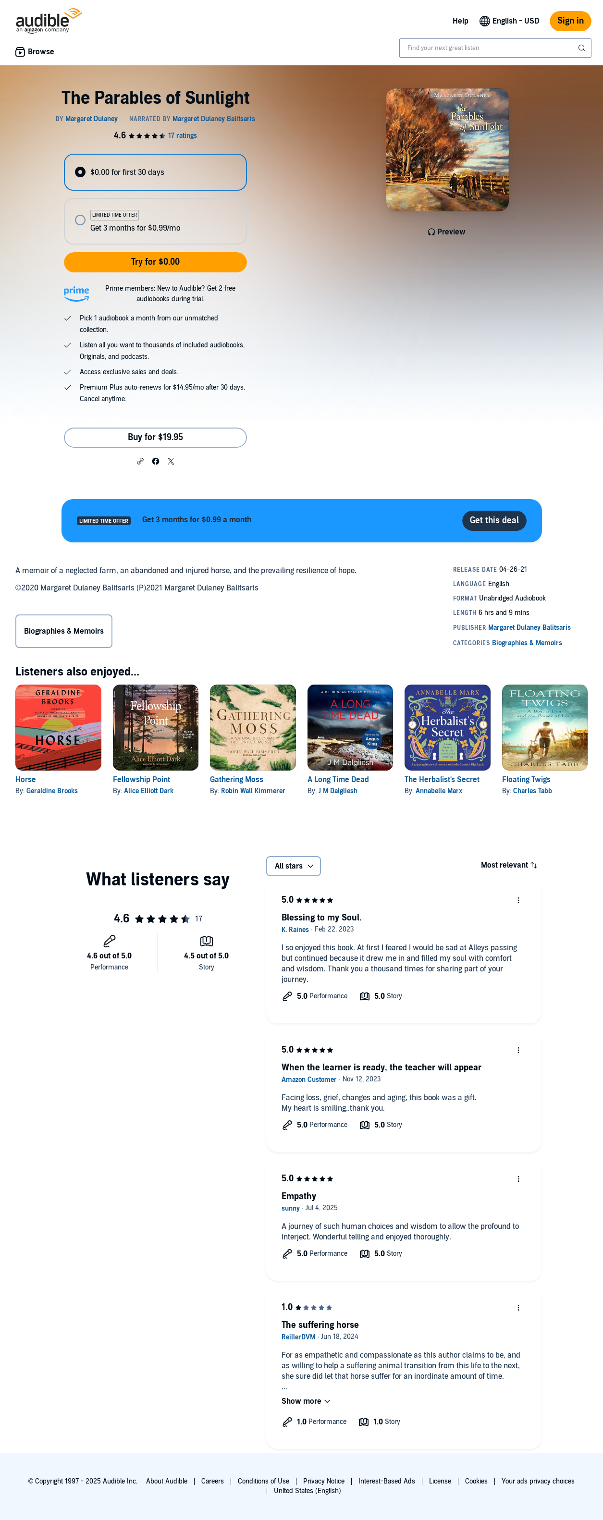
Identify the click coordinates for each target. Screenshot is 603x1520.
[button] (140, 460)
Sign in (570, 21)
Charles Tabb (532, 791)
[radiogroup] (155, 199)
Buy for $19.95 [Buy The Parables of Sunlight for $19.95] (155, 437)
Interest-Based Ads (386, 1481)
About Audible (166, 1481)
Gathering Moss (236, 780)
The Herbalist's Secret (442, 780)
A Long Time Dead (338, 780)
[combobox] (495, 48)
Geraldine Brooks (52, 791)
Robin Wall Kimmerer (253, 791)
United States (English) (307, 1491)
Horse (25, 780)
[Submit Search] (582, 48)
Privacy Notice (324, 1481)
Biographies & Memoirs (64, 631)
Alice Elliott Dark (148, 791)
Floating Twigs (526, 780)
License (440, 1481)
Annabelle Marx (439, 791)
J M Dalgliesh (338, 791)
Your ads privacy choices (538, 1481)
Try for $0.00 (155, 262)
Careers (212, 1481)
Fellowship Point (141, 780)
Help (460, 21)
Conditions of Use (263, 1481)
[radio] (155, 172)
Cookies (476, 1481)
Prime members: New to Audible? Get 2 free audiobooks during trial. (170, 293)
